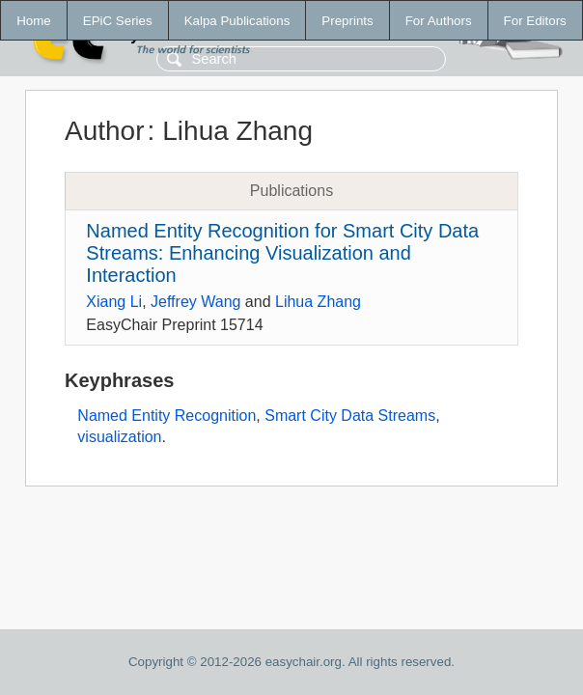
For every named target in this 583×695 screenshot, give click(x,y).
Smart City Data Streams (349, 415)
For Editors (535, 21)
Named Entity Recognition (166, 415)
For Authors (438, 21)
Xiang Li (114, 301)
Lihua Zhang (318, 301)
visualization (119, 437)
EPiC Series (118, 21)
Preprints (347, 21)
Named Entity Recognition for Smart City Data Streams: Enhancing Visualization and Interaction (282, 253)
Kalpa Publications (237, 21)
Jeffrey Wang (195, 301)
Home (33, 21)
